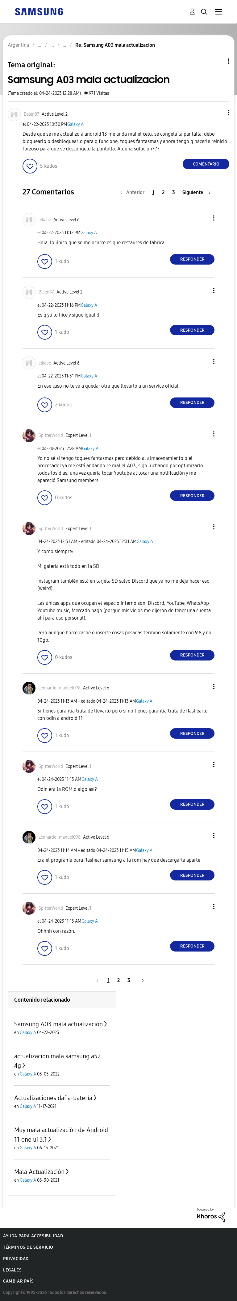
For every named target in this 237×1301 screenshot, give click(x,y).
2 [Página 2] (163, 192)
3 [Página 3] (173, 192)
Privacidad (16, 1258)
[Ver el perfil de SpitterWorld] (51, 435)
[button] (218, 113)
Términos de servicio (28, 1247)
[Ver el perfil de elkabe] (45, 219)
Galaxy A (75, 124)
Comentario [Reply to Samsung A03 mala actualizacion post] (206, 164)
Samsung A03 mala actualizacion (58, 1024)
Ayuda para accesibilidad (33, 1236)
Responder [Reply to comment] (192, 259)
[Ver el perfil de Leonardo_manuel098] (60, 688)
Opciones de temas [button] (218, 61)
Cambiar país (18, 1281)
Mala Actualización (39, 1171)
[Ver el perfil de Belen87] (31, 114)
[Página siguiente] (196, 192)
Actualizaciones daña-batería (53, 1098)
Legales (12, 1270)
